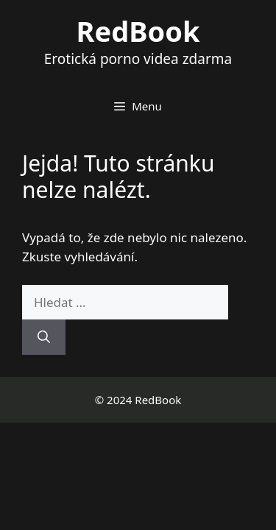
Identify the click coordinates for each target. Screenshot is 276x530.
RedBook (138, 31)
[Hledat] (44, 337)
